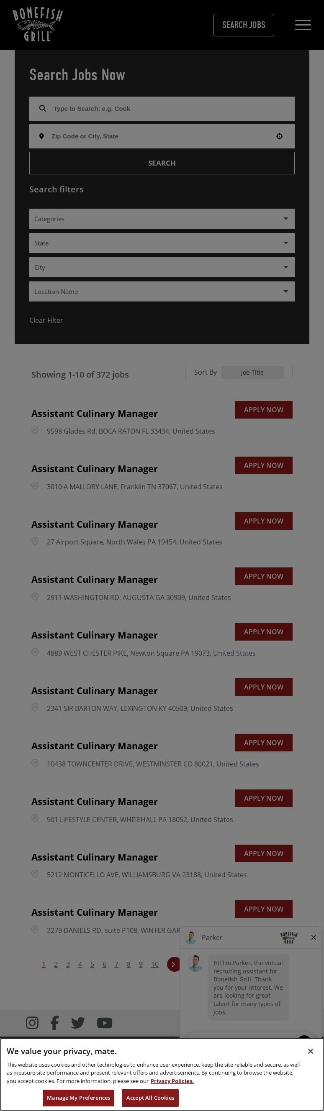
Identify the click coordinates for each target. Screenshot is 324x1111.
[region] (162, 1074)
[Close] (310, 1051)
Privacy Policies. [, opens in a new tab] (172, 1081)
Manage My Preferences (78, 1097)
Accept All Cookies (150, 1097)
